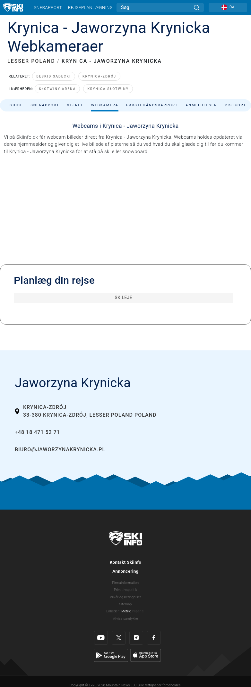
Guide (16, 105)
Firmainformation (125, 583)
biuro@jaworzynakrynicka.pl (60, 449)
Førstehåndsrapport (152, 105)
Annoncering (125, 571)
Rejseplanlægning (90, 7)
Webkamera (104, 105)
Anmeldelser (201, 105)
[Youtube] (101, 638)
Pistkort (235, 105)
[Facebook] (154, 638)
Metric (126, 611)
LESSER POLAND (31, 61)
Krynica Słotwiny (108, 89)
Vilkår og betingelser (125, 597)
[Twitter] (118, 638)
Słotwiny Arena (57, 89)
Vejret (75, 105)
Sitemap (125, 604)
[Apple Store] (145, 655)
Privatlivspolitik (125, 590)
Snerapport (48, 7)
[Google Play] (111, 655)
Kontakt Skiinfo (126, 562)
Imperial (138, 611)
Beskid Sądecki (53, 76)
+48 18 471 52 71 (37, 432)
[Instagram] (136, 638)
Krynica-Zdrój (99, 76)
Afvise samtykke (125, 618)
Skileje (123, 297)
